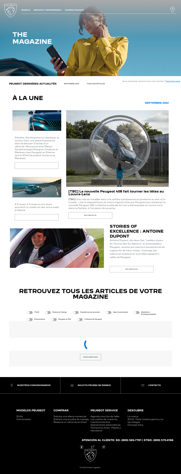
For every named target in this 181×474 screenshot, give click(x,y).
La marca (133, 416)
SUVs (19, 416)
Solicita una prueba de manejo (71, 419)
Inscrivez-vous (173, 81)
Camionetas (23, 419)
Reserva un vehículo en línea (70, 422)
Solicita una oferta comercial (69, 416)
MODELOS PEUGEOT (30, 410)
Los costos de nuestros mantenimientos (103, 420)
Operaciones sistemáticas (105, 425)
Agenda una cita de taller (104, 416)
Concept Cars (135, 425)
